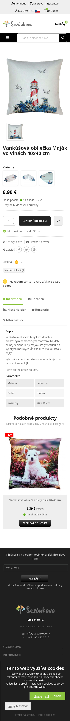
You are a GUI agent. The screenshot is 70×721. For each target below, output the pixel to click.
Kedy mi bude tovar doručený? (21, 205)
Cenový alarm (12, 242)
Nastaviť (18, 706)
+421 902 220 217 (38, 637)
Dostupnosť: (10, 200)
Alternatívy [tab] (13, 320)
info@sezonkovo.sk (38, 633)
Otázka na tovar (37, 242)
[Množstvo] (9, 221)
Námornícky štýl (14, 270)
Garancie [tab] (36, 299)
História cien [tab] (15, 310)
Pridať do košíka (34, 221)
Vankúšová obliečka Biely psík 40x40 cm (35, 500)
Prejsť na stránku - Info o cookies (35, 715)
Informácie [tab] (13, 299)
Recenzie (40, 310)
